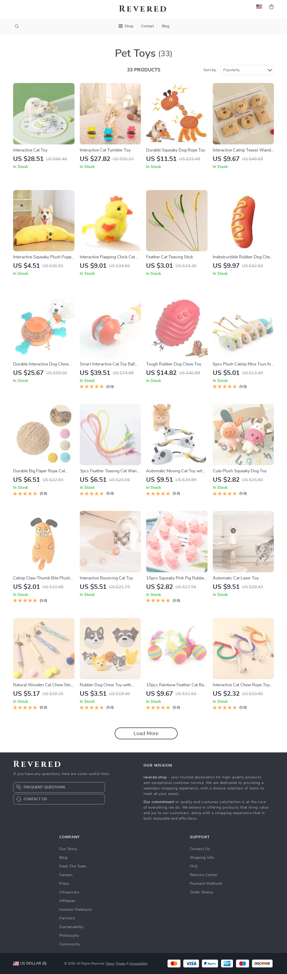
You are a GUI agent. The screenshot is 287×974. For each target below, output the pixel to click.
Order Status (201, 892)
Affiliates (67, 901)
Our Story (68, 849)
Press (64, 884)
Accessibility (138, 963)
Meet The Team (73, 866)
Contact (147, 26)
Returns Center (203, 875)
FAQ (194, 866)
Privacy (121, 963)
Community (69, 944)
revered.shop (155, 777)
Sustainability (71, 927)
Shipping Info (202, 858)
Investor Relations (75, 910)
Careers (66, 875)
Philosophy (69, 936)
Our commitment (159, 802)
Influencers (69, 892)
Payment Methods (206, 884)
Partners (67, 918)
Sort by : (211, 70)
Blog (165, 26)
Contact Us (200, 849)
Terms (110, 963)
